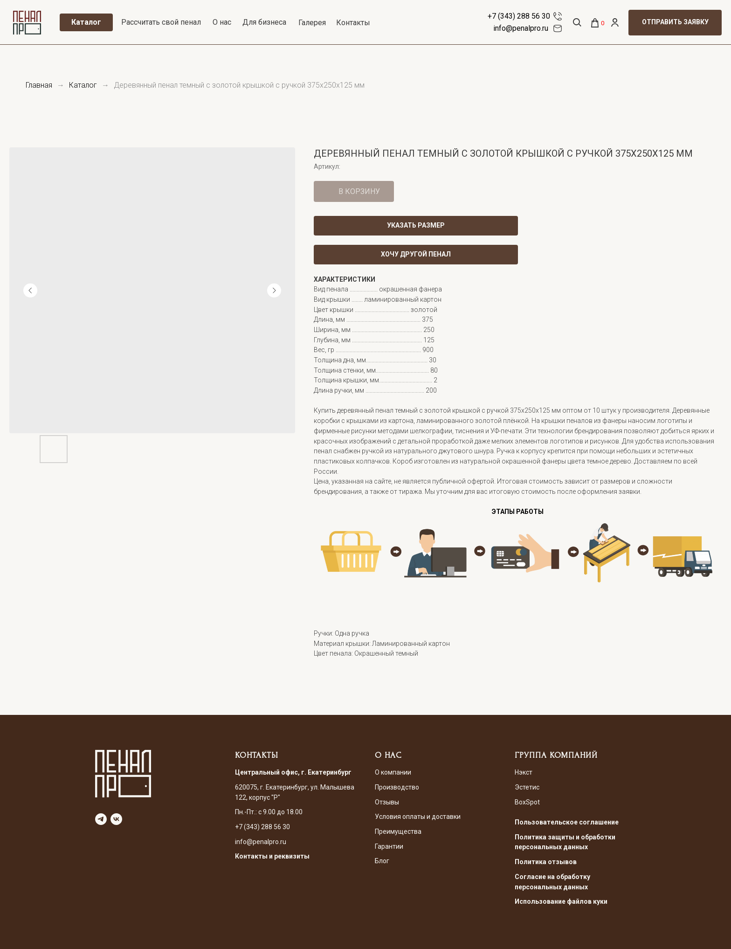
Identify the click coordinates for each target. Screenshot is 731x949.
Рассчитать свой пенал (161, 22)
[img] (557, 16)
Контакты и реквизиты (272, 856)
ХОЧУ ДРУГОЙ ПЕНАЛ (416, 254)
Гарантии (389, 846)
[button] (675, 22)
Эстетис (527, 787)
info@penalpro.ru (520, 28)
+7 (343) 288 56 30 (519, 16)
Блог (382, 861)
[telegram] (101, 819)
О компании (393, 772)
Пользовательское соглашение (567, 822)
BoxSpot (527, 802)
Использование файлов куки (561, 901)
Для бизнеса (264, 22)
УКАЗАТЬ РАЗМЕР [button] (416, 225)
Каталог (83, 85)
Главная (39, 85)
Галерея (312, 22)
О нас (222, 22)
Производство (397, 787)
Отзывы (387, 802)
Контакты (353, 22)
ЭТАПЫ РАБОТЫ (518, 511)
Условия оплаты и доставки (418, 816)
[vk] (116, 819)
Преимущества (398, 831)
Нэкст (523, 772)
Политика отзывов (546, 862)
